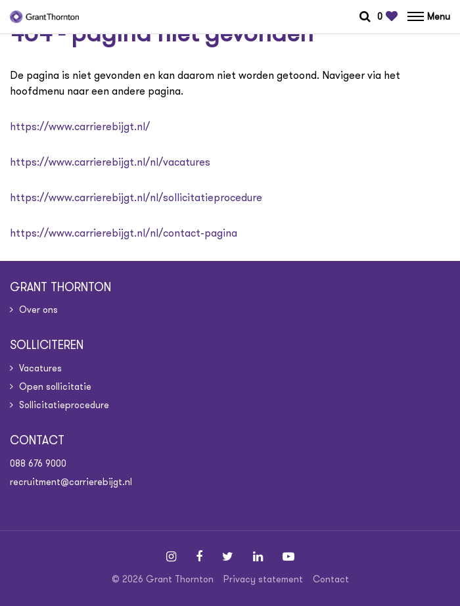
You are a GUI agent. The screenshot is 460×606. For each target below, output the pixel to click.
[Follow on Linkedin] (258, 557)
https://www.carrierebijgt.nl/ (80, 126)
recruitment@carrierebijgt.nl (71, 481)
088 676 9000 (38, 463)
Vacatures (40, 368)
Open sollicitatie (55, 386)
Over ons (38, 309)
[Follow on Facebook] (199, 557)
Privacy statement (263, 579)
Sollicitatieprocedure (64, 404)
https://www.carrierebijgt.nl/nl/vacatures (110, 162)
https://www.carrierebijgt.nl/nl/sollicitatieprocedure (136, 197)
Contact (331, 579)
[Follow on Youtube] (288, 557)
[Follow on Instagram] (171, 557)
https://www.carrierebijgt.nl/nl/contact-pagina (123, 233)
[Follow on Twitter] (227, 557)
